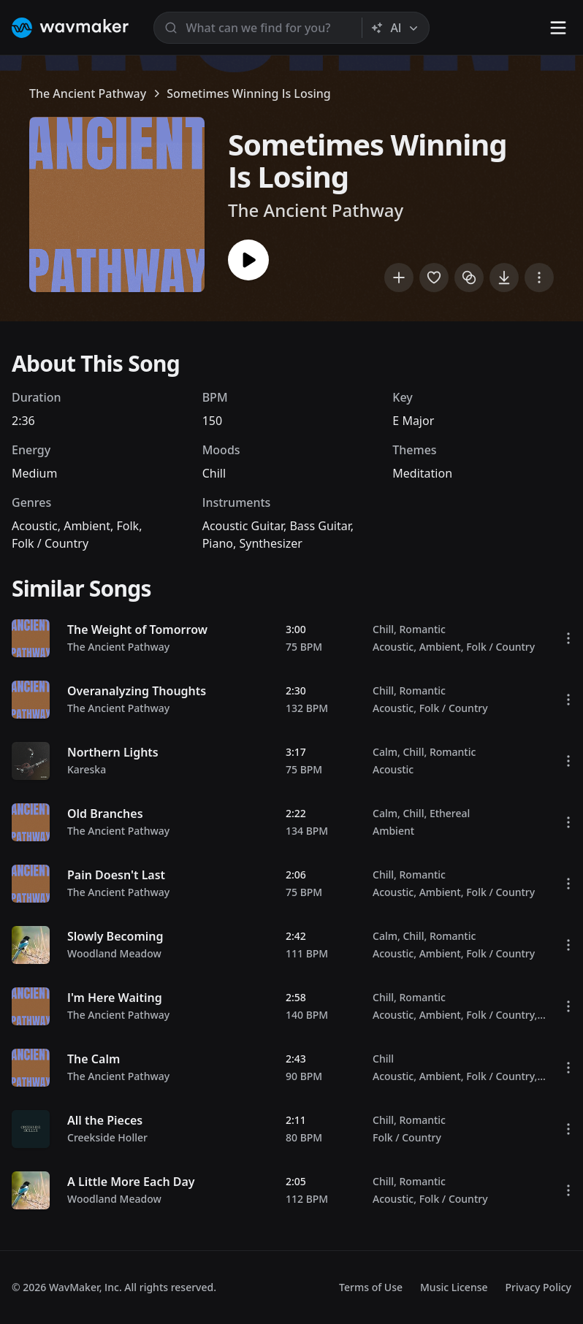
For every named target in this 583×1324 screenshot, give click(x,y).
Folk (127, 526)
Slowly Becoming (115, 936)
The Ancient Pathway (87, 93)
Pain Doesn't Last (116, 875)
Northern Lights (113, 752)
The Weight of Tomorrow (137, 629)
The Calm (93, 1059)
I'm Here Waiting (114, 998)
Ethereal (450, 813)
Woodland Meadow (114, 953)
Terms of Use (371, 1287)
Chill (214, 473)
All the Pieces (104, 1120)
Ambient (87, 526)
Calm (385, 752)
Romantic (422, 629)
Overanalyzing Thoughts (136, 691)
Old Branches (105, 814)
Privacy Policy (538, 1287)
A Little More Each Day (131, 1182)
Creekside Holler (107, 1137)
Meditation (422, 473)
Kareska (86, 769)
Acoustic (35, 526)
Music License (454, 1287)
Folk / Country (50, 543)
